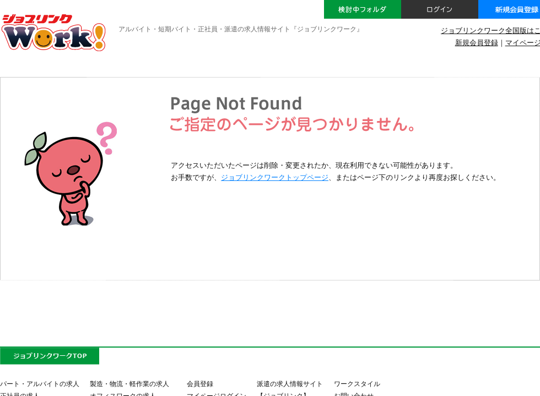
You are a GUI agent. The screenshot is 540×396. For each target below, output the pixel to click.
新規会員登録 (476, 42)
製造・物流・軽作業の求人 (129, 383)
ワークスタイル (357, 383)
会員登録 (200, 383)
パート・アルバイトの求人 (39, 383)
